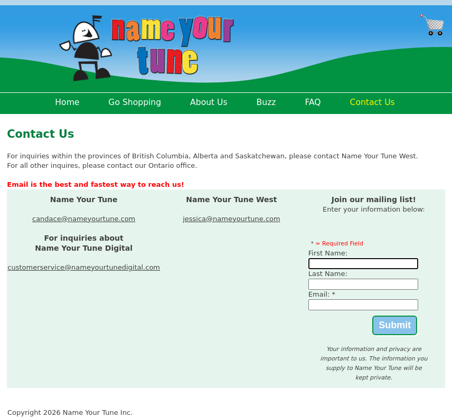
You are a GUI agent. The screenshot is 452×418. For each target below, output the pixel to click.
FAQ (313, 102)
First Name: (327, 253)
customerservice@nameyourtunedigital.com (83, 267)
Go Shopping (134, 102)
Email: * (321, 294)
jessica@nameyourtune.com (231, 219)
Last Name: (327, 274)
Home (67, 102)
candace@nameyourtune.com (83, 219)
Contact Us (372, 102)
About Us (209, 102)
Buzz (266, 102)
